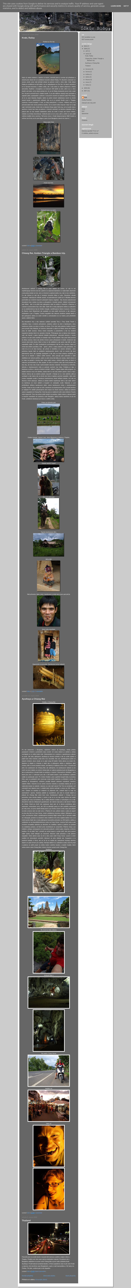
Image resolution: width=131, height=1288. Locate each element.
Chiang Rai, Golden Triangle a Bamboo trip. (44, 253)
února (88, 82)
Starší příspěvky (71, 1275)
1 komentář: (39, 245)
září (87, 51)
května (88, 74)
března (88, 79)
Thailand (26, 1220)
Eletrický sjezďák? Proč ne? (90, 131)
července (89, 69)
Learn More (116, 6)
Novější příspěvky (27, 1275)
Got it (126, 6)
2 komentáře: (39, 691)
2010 (85, 46)
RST (83, 111)
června (88, 71)
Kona (83, 109)
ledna (87, 85)
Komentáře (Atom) (41, 1279)
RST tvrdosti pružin (87, 39)
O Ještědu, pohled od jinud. (90, 133)
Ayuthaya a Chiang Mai (33, 699)
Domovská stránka (49, 1275)
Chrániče (84, 120)
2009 (85, 48)
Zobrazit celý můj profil (89, 103)
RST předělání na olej (88, 37)
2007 (85, 91)
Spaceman (85, 113)
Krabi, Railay (28, 38)
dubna (88, 77)
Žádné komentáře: (41, 1271)
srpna (87, 53)
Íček (85, 97)
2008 (85, 88)
